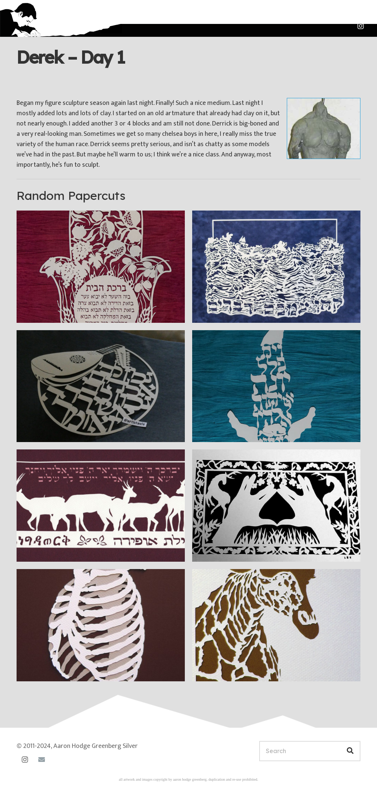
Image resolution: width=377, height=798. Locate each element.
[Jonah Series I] (276, 386)
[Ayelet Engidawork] (101, 505)
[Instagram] (360, 26)
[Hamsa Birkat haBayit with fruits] (101, 267)
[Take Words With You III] (276, 267)
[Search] (309, 751)
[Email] (41, 759)
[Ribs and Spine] (101, 625)
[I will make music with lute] (101, 386)
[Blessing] (276, 505)
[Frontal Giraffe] (276, 625)
